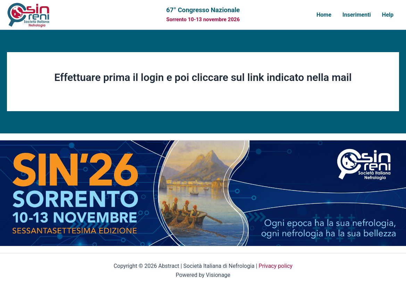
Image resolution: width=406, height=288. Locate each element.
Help (387, 14)
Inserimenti (356, 14)
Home (323, 14)
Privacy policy (276, 266)
